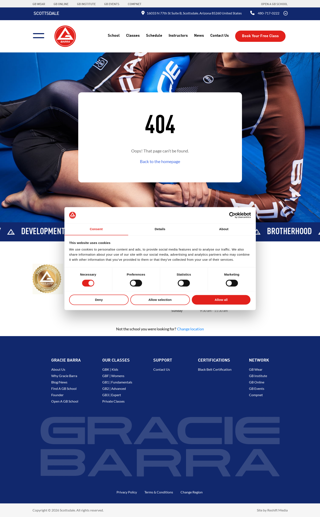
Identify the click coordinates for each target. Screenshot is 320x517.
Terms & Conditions (158, 492)
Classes (133, 36)
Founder (57, 395)
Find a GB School (64, 388)
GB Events (256, 388)
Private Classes (113, 401)
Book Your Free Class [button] (260, 36)
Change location (190, 329)
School (114, 36)
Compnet (256, 395)
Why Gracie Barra (64, 376)
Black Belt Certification (215, 369)
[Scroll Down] (285, 14)
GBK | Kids (110, 369)
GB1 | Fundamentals (117, 382)
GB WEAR (39, 4)
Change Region (192, 492)
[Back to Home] (65, 35)
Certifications (214, 360)
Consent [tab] (96, 229)
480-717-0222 (268, 13)
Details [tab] (160, 229)
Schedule (154, 36)
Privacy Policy (127, 492)
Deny (99, 300)
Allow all (221, 300)
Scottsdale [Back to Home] (46, 14)
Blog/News (59, 382)
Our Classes (116, 360)
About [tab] (224, 229)
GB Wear (255, 369)
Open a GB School (274, 4)
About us (58, 369)
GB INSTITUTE (86, 4)
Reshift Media (277, 510)
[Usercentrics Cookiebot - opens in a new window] (232, 215)
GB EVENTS (111, 4)
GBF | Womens (113, 376)
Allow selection (160, 300)
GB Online (256, 382)
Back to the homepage (160, 161)
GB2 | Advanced (114, 388)
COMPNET (134, 4)
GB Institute (258, 376)
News (199, 36)
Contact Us (219, 36)
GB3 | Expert (111, 395)
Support (162, 360)
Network (259, 360)
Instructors (178, 36)
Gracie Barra (66, 360)
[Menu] (40, 35)
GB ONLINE (61, 4)
